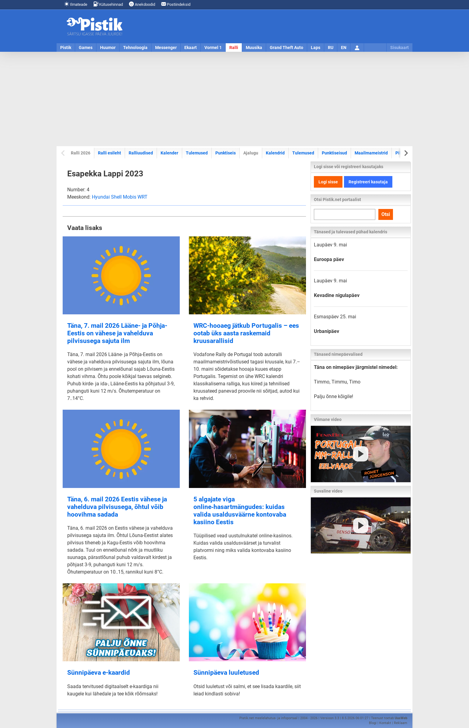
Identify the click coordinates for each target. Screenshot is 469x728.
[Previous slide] (63, 153)
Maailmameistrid (371, 153)
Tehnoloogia (135, 47)
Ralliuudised (141, 152)
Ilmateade (75, 4)
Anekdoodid (142, 4)
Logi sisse (328, 181)
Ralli (233, 47)
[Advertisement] (234, 99)
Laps (315, 47)
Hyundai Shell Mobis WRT (120, 197)
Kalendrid (275, 152)
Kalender (169, 152)
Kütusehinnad (108, 4)
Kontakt (385, 723)
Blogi (373, 723)
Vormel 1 (213, 47)
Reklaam (400, 723)
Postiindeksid (175, 4)
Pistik (65, 47)
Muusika (254, 47)
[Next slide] (405, 153)
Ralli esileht (109, 152)
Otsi (385, 214)
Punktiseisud (334, 152)
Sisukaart (399, 47)
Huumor (108, 47)
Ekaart (190, 47)
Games (85, 47)
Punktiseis (225, 152)
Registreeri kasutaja (368, 181)
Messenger (166, 47)
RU (330, 47)
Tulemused (197, 152)
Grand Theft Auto (286, 47)
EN (343, 47)
